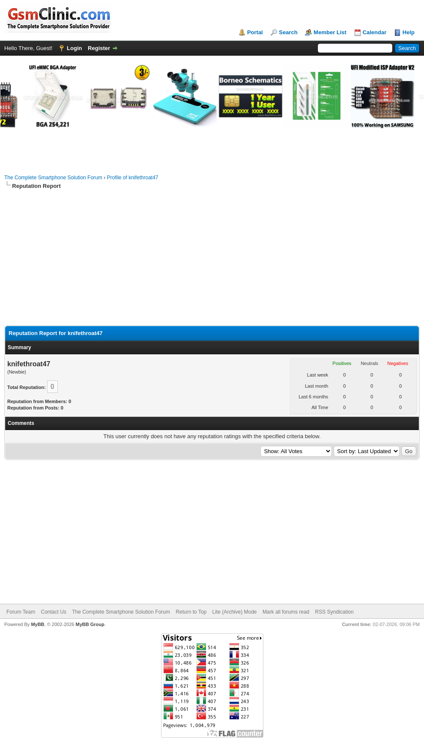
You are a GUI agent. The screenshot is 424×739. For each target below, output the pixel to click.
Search (288, 32)
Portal (255, 32)
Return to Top (191, 612)
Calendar (375, 32)
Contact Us (53, 612)
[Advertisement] (212, 258)
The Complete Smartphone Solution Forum (53, 178)
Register (99, 48)
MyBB (37, 624)
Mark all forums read (286, 612)
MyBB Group (89, 624)
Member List (330, 32)
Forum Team (20, 612)
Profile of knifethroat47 (132, 178)
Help (409, 32)
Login (74, 48)
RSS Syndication (334, 612)
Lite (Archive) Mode (234, 612)
